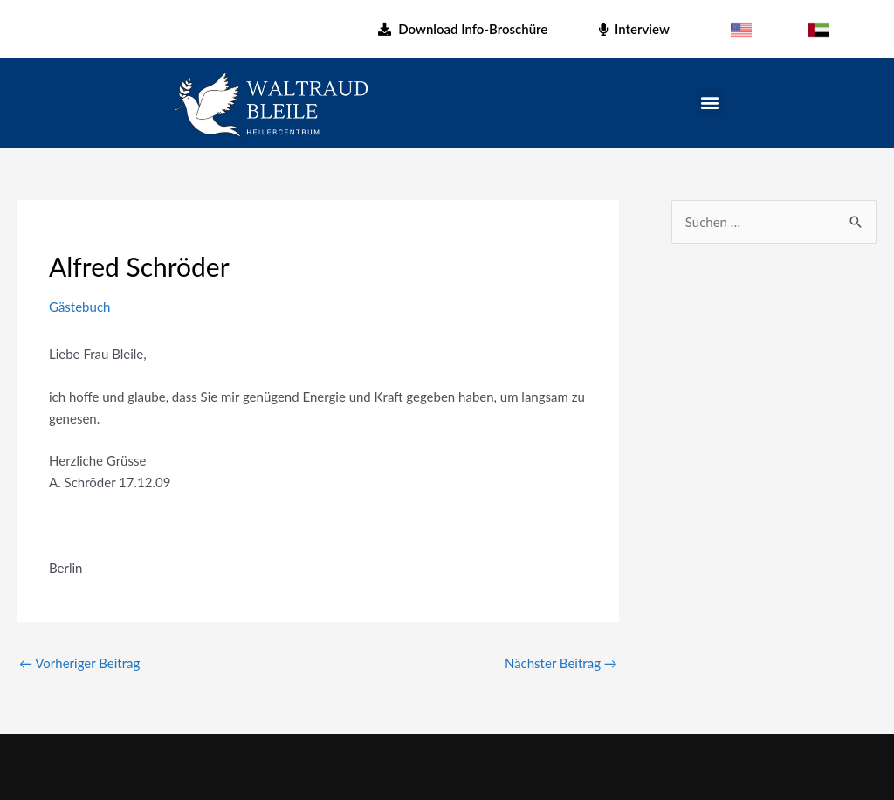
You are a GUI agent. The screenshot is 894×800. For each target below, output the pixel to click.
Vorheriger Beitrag (79, 663)
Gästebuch (79, 306)
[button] (710, 102)
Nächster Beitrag (561, 663)
